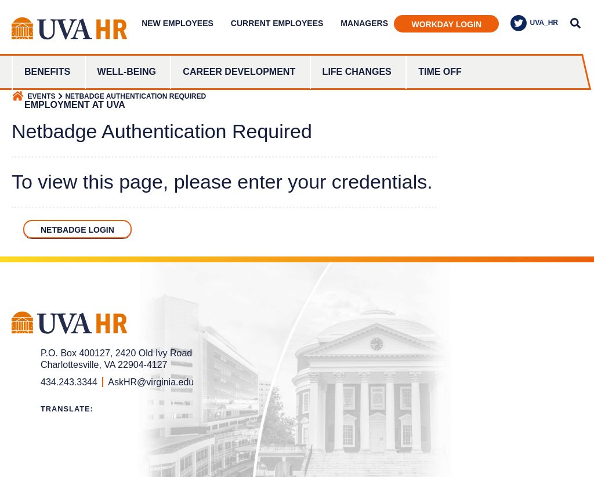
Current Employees (277, 23)
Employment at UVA (74, 105)
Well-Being (126, 72)
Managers (364, 23)
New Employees (177, 23)
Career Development (239, 72)
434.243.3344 (69, 382)
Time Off (440, 72)
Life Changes (357, 72)
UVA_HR (534, 23)
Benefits (47, 72)
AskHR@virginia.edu (151, 382)
